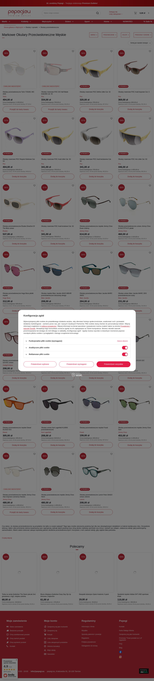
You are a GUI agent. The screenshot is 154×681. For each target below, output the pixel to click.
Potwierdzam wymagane (77, 364)
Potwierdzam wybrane (40, 364)
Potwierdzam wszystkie (113, 364)
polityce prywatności (49, 326)
